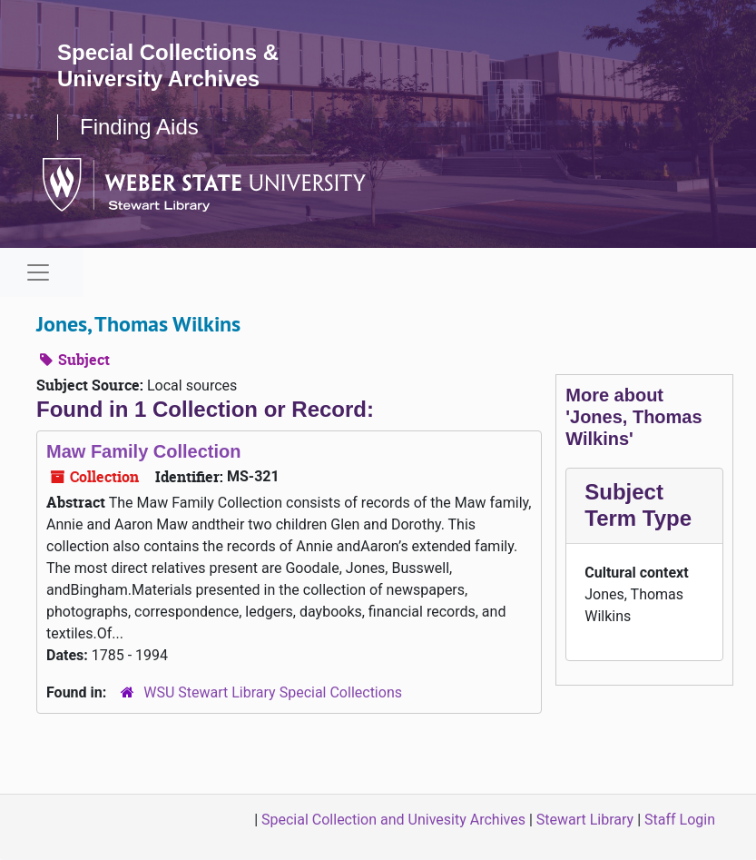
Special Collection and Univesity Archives (393, 819)
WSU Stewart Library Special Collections (272, 692)
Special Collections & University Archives (168, 65)
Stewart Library (584, 819)
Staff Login (679, 819)
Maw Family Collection (143, 451)
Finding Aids (139, 126)
